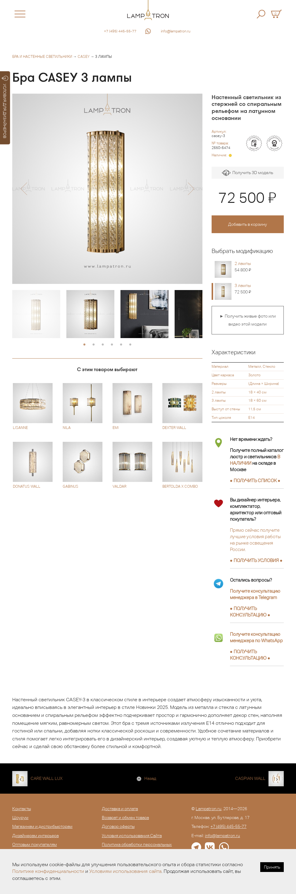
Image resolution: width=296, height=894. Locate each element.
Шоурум (20, 817)
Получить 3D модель (247, 173)
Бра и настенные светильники (42, 56)
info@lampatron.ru (176, 31)
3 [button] (103, 345)
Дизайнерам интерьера (35, 835)
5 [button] (121, 345)
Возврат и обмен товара (125, 817)
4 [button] (112, 345)
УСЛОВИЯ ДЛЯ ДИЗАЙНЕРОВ (5, 107)
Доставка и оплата (120, 808)
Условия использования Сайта (132, 835)
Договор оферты (118, 826)
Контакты (21, 808)
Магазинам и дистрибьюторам (42, 826)
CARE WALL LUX (47, 778)
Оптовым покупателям (34, 844)
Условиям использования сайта (125, 871)
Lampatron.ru (208, 808)
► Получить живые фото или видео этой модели (248, 320)
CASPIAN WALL (250, 778)
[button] (24, 188)
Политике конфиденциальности (48, 871)
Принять (272, 867)
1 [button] (84, 345)
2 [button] (94, 345)
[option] (107, 189)
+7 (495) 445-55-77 (120, 31)
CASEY (84, 56)
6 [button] (130, 345)
